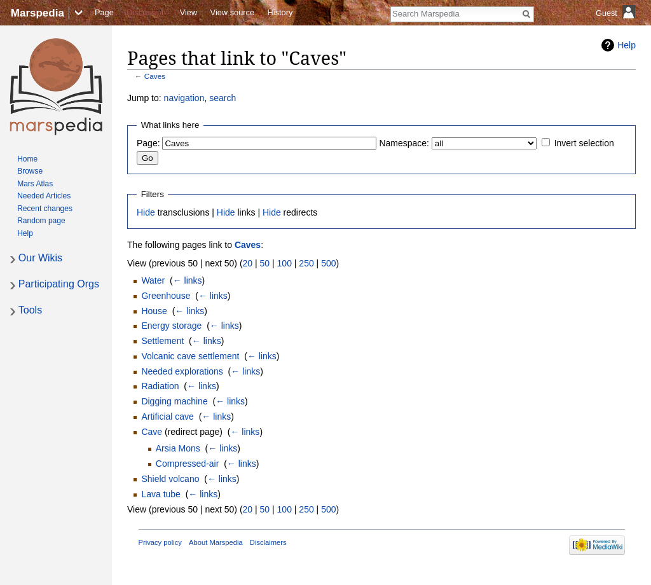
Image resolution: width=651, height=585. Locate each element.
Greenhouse (165, 296)
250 (306, 263)
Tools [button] (30, 310)
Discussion (146, 12)
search (222, 98)
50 (265, 263)
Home (27, 159)
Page (104, 12)
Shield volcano (170, 479)
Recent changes (44, 208)
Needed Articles (44, 195)
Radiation (160, 386)
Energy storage (171, 325)
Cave (151, 432)
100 (284, 263)
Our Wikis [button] (40, 257)
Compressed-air (187, 463)
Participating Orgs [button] (58, 284)
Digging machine (174, 401)
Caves (154, 76)
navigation (184, 98)
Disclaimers (268, 542)
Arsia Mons (178, 448)
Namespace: (404, 143)
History (280, 12)
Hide (146, 212)
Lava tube (161, 494)
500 (328, 263)
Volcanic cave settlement (190, 356)
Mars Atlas (35, 183)
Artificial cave (167, 416)
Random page (41, 220)
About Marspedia (216, 542)
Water (153, 280)
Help (626, 45)
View (189, 12)
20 (248, 263)
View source (232, 12)
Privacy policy (160, 542)
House (154, 311)
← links (187, 280)
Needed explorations (182, 371)
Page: (148, 143)
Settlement (162, 341)
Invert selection (584, 143)
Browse (30, 171)
